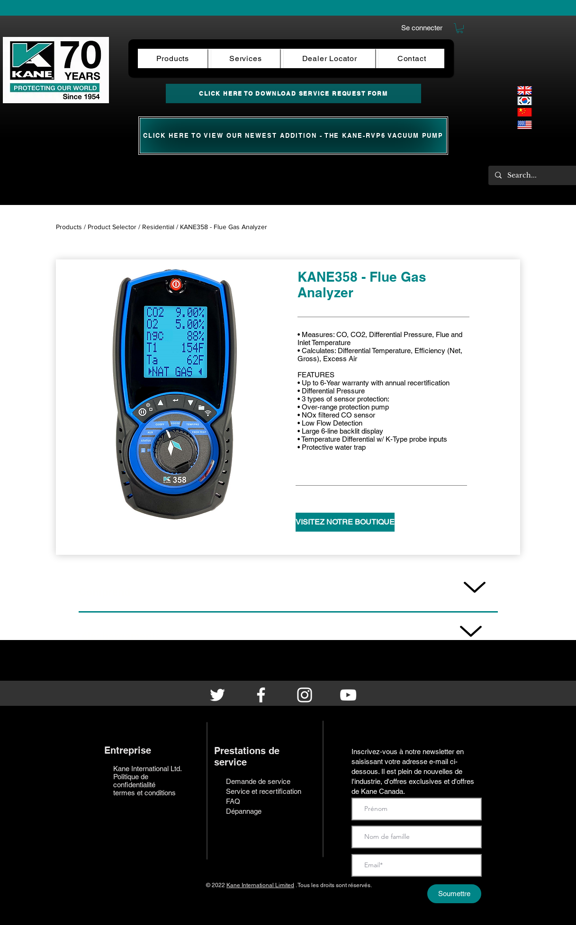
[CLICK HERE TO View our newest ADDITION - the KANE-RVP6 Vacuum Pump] (293, 135)
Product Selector (112, 227)
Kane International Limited (260, 885)
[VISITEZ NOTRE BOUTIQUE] (345, 522)
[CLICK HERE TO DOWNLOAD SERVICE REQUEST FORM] (293, 93)
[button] (460, 28)
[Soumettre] (454, 893)
